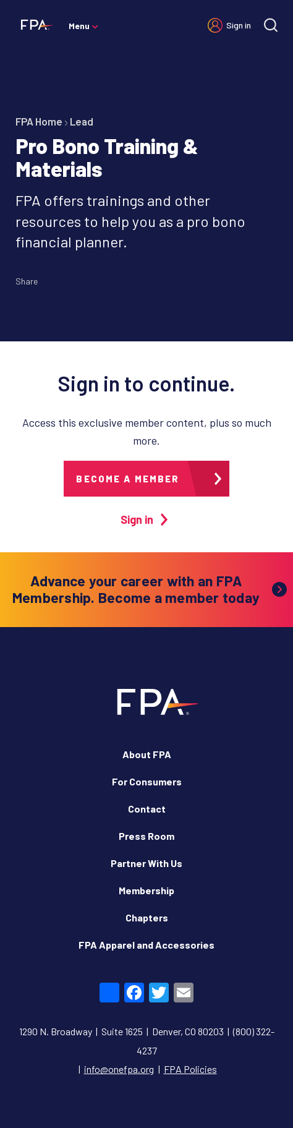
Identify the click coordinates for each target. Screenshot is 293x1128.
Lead (81, 121)
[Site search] (271, 25)
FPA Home (38, 121)
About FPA (146, 754)
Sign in (238, 25)
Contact (147, 808)
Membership (146, 890)
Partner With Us (146, 863)
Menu (79, 25)
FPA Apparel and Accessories (146, 945)
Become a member (127, 478)
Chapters (146, 917)
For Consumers (147, 781)
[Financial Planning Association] (34, 24)
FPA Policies (190, 1069)
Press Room (146, 836)
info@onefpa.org (119, 1069)
